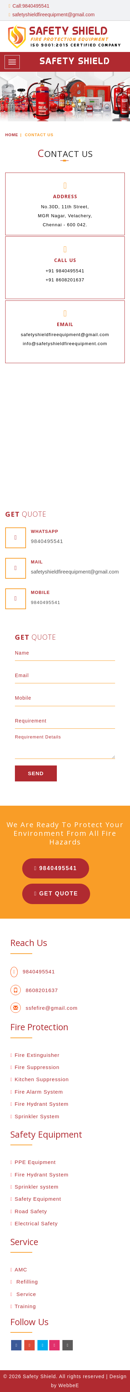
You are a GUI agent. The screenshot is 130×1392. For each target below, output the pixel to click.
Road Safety (31, 1211)
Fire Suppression (37, 1067)
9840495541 (47, 541)
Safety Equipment (38, 1199)
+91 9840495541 (65, 270)
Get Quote (57, 893)
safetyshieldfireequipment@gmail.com (53, 14)
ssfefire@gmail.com (52, 1008)
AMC (21, 1269)
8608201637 (42, 990)
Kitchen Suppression (42, 1079)
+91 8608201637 (65, 279)
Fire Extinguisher (37, 1055)
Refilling (26, 1282)
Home (11, 135)
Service (25, 1294)
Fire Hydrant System (42, 1104)
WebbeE (69, 1385)
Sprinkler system (37, 1187)
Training (25, 1306)
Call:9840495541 (29, 6)
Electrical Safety (36, 1223)
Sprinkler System (37, 1116)
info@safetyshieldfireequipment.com (65, 343)
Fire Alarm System (39, 1092)
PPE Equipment (35, 1162)
